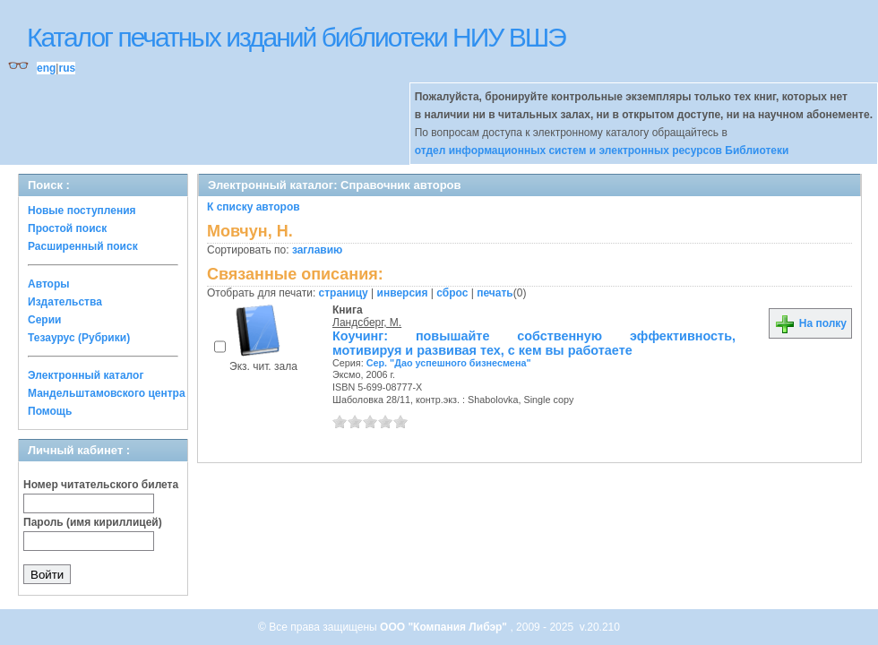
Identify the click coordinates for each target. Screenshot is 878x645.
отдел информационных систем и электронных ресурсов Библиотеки (602, 150)
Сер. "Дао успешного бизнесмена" (448, 362)
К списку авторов (253, 207)
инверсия (402, 293)
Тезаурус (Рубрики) (79, 337)
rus (66, 68)
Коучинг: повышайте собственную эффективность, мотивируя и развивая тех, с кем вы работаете (534, 343)
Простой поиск (67, 228)
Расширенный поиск (83, 246)
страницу (343, 293)
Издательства (65, 302)
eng (46, 68)
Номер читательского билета (100, 484)
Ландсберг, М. (366, 322)
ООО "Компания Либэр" (445, 627)
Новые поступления (82, 210)
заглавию (317, 250)
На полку (810, 323)
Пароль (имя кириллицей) (92, 522)
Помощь (50, 411)
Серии (44, 320)
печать (495, 293)
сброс (452, 293)
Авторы (49, 284)
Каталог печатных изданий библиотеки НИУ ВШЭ (296, 37)
